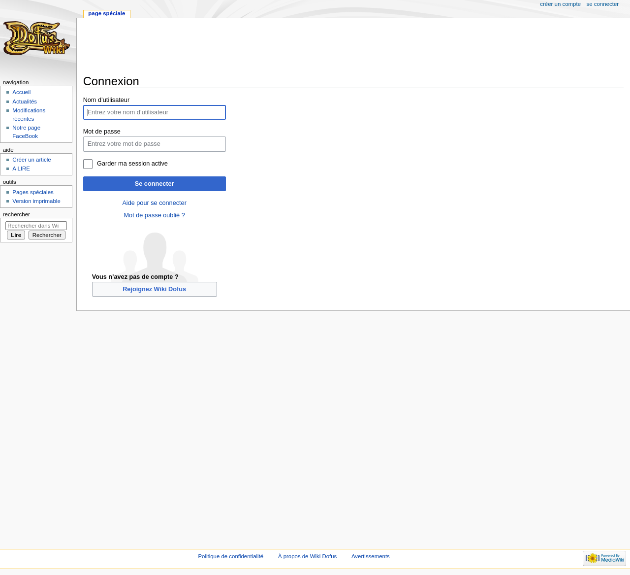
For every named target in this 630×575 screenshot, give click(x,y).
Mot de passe (102, 131)
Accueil (21, 92)
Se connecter (154, 183)
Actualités (24, 101)
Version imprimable (36, 201)
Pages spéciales (32, 192)
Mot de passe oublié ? (154, 215)
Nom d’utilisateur (106, 100)
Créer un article (31, 160)
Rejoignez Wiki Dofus (154, 289)
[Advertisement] (262, 46)
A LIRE (21, 168)
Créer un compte (560, 4)
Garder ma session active (132, 163)
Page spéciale (106, 13)
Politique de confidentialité (230, 556)
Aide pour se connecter (154, 203)
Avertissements (370, 556)
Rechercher (16, 214)
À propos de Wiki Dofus (307, 556)
